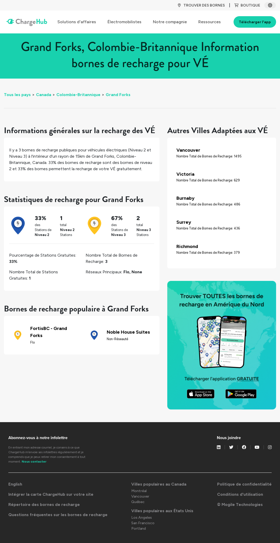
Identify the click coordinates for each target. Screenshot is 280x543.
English (15, 484)
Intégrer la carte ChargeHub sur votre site (50, 494)
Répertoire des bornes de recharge (44, 504)
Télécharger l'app (255, 22)
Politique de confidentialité (244, 484)
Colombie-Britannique (78, 94)
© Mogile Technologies (240, 504)
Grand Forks (118, 94)
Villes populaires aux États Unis (162, 510)
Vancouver (140, 496)
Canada (43, 94)
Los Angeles (141, 517)
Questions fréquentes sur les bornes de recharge (58, 514)
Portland (138, 528)
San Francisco (142, 523)
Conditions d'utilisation (240, 494)
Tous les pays (17, 94)
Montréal (139, 491)
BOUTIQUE (247, 5)
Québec (138, 502)
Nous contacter (34, 461)
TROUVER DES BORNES (201, 5)
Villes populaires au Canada (158, 484)
